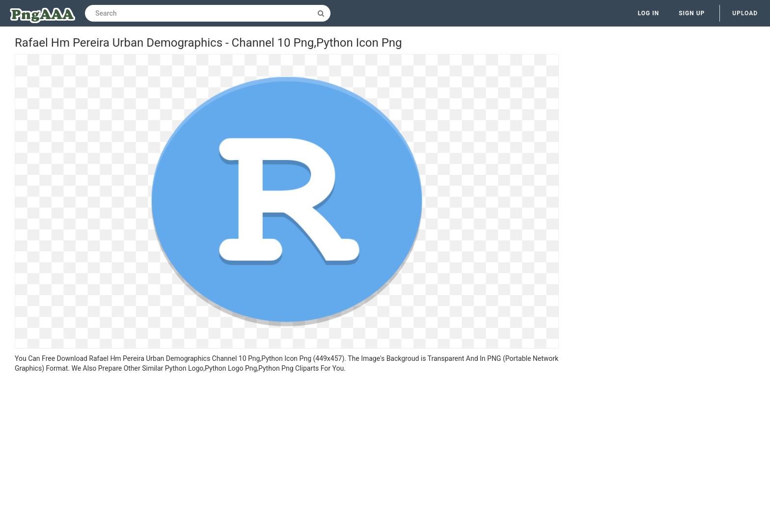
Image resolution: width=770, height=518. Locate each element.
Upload (745, 13)
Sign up (692, 13)
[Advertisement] (287, 447)
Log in (649, 13)
